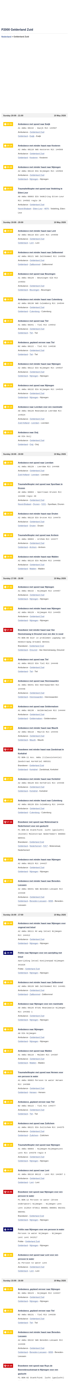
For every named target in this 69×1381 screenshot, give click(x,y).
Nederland (6, 37)
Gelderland (23, 136)
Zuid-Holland (23, 423)
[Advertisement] (34, 75)
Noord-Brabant (24, 209)
